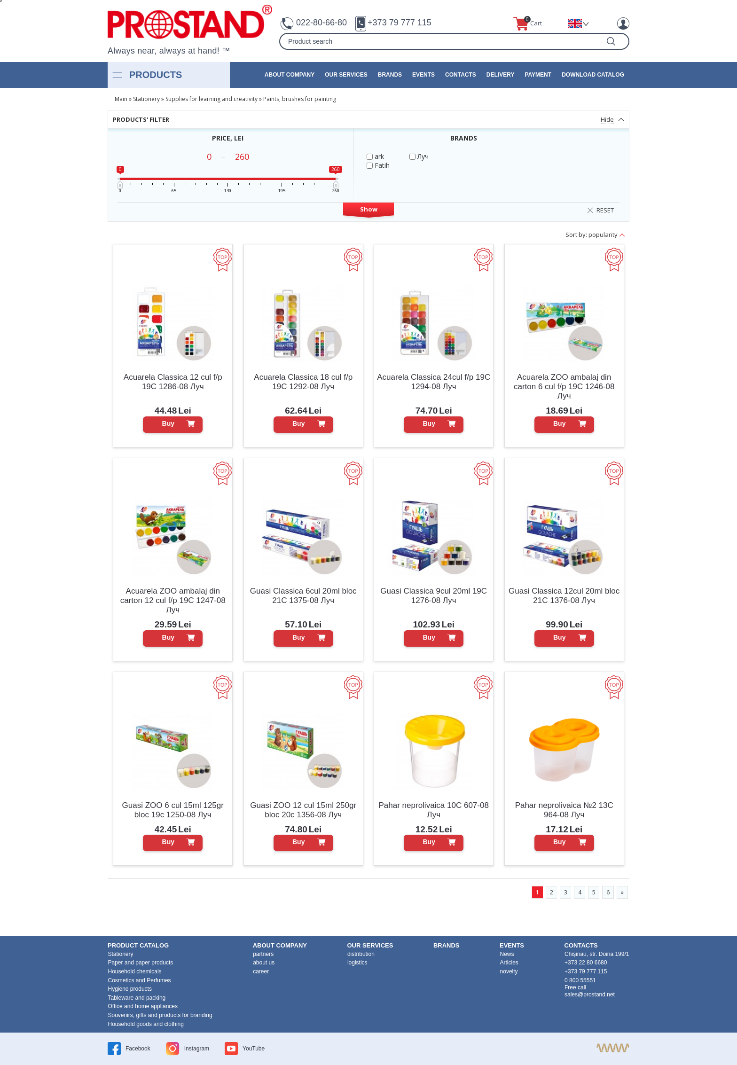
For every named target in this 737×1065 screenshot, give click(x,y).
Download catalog (593, 74)
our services (346, 74)
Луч (419, 156)
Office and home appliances (143, 1006)
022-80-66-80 (321, 22)
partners (263, 954)
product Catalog (138, 945)
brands (390, 74)
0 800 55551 (580, 980)
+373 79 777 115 (399, 22)
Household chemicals (135, 971)
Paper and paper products (140, 962)
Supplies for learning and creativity (211, 99)
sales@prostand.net (590, 994)
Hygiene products (130, 989)
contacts (460, 74)
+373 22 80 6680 (586, 962)
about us (263, 962)
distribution (361, 954)
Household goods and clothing (146, 1024)
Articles (509, 962)
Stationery (146, 99)
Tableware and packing (137, 998)
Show (368, 209)
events (423, 74)
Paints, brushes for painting (299, 99)
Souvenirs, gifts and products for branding (160, 1015)
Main (121, 99)
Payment (538, 74)
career (261, 971)
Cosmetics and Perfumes (139, 980)
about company (289, 74)
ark (375, 156)
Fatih (378, 165)
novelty (509, 971)
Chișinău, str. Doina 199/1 (597, 954)
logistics (357, 962)
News (507, 954)
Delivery (500, 74)
